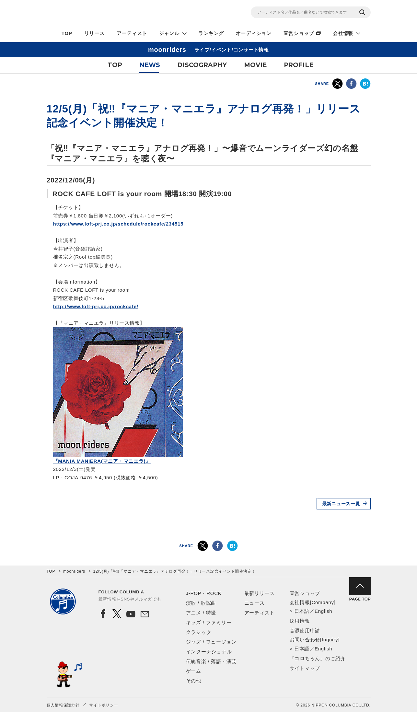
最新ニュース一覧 (341, 503)
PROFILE (298, 65)
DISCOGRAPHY (202, 65)
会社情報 (343, 33)
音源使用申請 (305, 630)
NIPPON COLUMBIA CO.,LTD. (105, 13)
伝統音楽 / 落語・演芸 (211, 661)
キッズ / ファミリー (209, 622)
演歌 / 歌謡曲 (201, 603)
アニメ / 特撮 (201, 612)
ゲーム (193, 671)
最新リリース (259, 593)
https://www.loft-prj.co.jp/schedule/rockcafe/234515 (118, 224)
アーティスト (132, 33)
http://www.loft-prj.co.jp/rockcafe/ (95, 306)
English (323, 611)
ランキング (211, 33)
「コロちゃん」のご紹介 (318, 658)
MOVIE (255, 65)
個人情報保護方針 (63, 705)
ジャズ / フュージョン (211, 642)
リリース (94, 33)
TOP (67, 33)
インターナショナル (209, 651)
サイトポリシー (103, 705)
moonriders (74, 571)
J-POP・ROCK (204, 593)
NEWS (149, 65)
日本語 (301, 611)
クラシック (199, 632)
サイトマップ (305, 668)
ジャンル (169, 33)
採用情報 (300, 621)
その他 (193, 680)
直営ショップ (299, 33)
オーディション (254, 33)
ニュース (254, 603)
